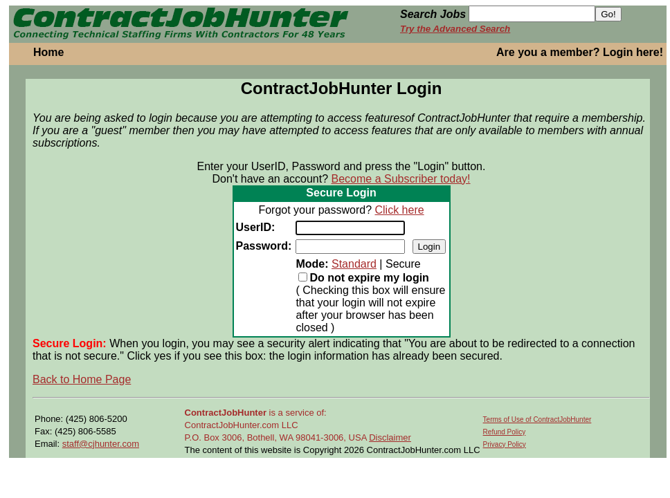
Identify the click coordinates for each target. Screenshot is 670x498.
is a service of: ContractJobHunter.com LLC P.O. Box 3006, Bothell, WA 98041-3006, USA (277, 425)
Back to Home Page (82, 379)
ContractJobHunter (225, 412)
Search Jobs (433, 14)
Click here (399, 210)
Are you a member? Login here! (579, 52)
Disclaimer (390, 437)
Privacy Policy (504, 444)
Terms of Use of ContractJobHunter (537, 419)
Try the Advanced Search (455, 29)
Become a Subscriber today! (401, 179)
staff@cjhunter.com (100, 444)
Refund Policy (504, 432)
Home (48, 52)
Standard (354, 264)
